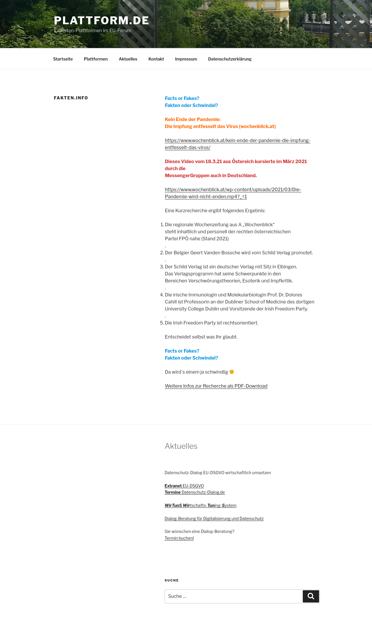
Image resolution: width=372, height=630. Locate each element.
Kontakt (156, 58)
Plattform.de (102, 20)
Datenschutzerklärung (230, 58)
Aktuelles (128, 58)
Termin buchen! (179, 538)
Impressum (186, 58)
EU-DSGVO (184, 485)
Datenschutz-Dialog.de (195, 492)
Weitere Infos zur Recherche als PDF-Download (216, 386)
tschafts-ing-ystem (200, 505)
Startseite (63, 58)
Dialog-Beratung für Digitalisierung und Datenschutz (214, 518)
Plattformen (96, 58)
